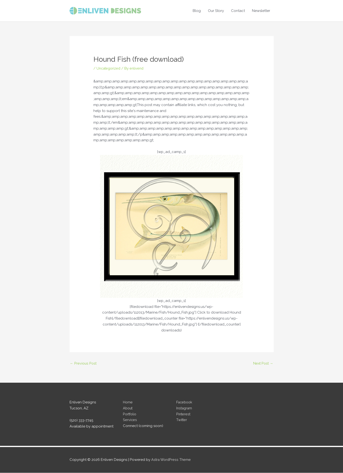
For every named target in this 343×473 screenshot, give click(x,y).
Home (128, 402)
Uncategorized (109, 68)
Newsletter (261, 11)
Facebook (184, 402)
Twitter (181, 420)
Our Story (216, 11)
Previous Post (83, 363)
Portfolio (130, 414)
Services (130, 420)
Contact (238, 11)
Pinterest (183, 414)
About (128, 408)
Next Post (262, 363)
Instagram (184, 408)
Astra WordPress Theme (171, 460)
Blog (197, 11)
